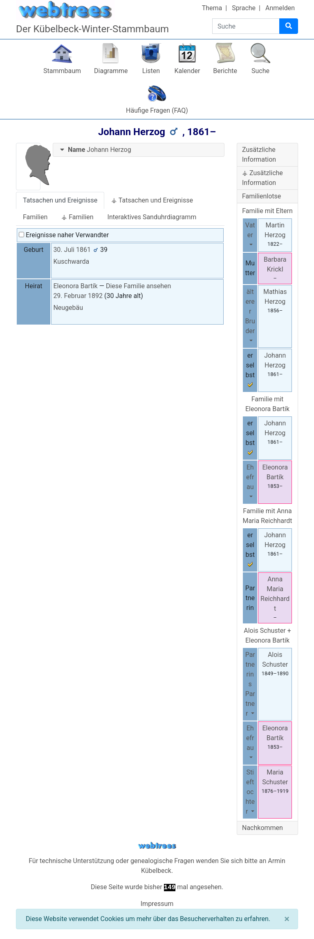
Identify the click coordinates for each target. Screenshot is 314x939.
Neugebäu (68, 308)
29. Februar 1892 (78, 296)
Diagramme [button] (111, 71)
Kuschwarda (71, 261)
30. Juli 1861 (72, 250)
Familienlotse (261, 196)
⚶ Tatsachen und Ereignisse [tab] (152, 200)
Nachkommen (262, 828)
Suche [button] (260, 71)
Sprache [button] (244, 8)
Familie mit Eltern (267, 211)
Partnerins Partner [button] (250, 684)
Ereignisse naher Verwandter (64, 235)
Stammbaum (62, 71)
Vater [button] (250, 230)
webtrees (157, 845)
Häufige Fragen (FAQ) (157, 110)
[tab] (138, 150)
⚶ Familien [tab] (77, 217)
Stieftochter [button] (250, 791)
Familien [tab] (35, 217)
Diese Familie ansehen (138, 286)
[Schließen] (287, 919)
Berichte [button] (225, 71)
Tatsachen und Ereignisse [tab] (60, 200)
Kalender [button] (187, 71)
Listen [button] (151, 71)
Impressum (157, 904)
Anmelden (280, 8)
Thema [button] (212, 8)
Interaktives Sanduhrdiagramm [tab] (152, 217)
